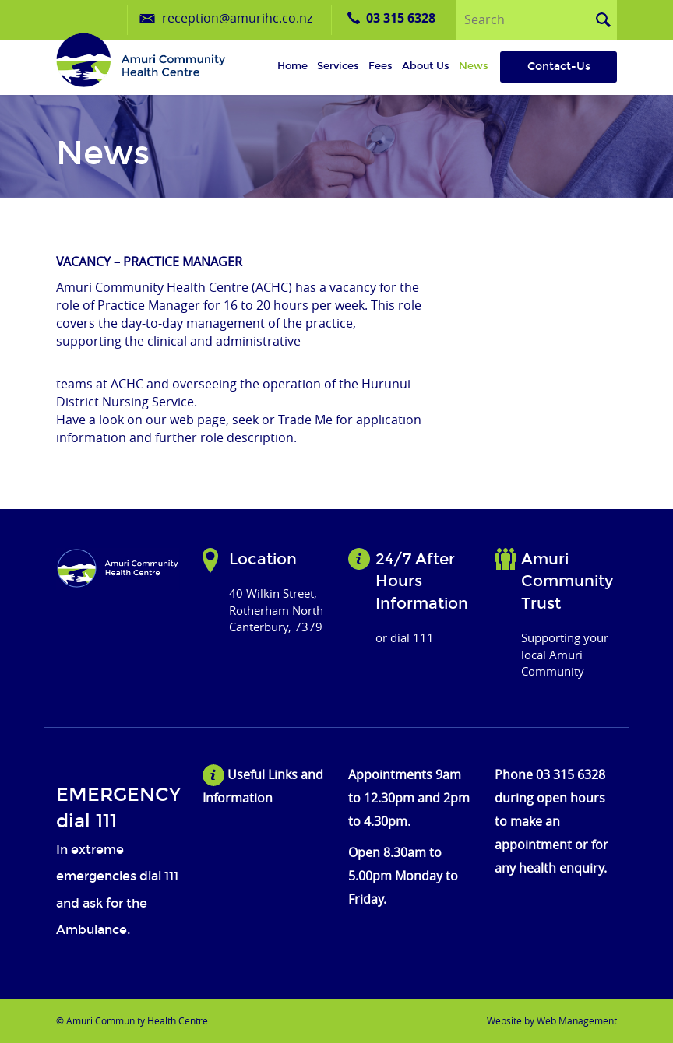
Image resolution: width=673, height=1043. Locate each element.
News (473, 66)
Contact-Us (558, 66)
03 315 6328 (400, 17)
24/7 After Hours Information (421, 581)
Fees (380, 66)
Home (292, 66)
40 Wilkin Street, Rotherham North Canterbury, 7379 (276, 609)
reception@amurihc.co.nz (237, 17)
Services (338, 66)
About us (425, 66)
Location (263, 559)
